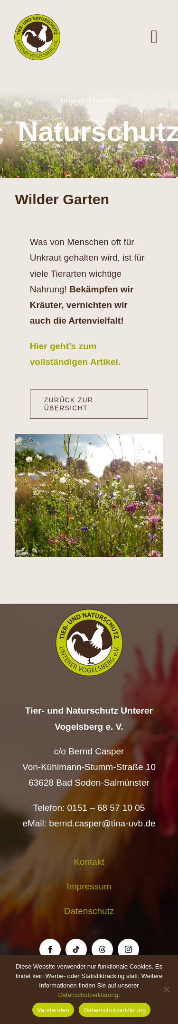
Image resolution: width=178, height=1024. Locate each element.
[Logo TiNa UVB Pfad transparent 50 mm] (37, 19)
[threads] (102, 949)
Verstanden (53, 1010)
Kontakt (89, 862)
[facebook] (50, 949)
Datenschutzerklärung (88, 994)
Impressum (89, 886)
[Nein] (166, 989)
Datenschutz (89, 911)
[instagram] (128, 949)
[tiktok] (76, 949)
